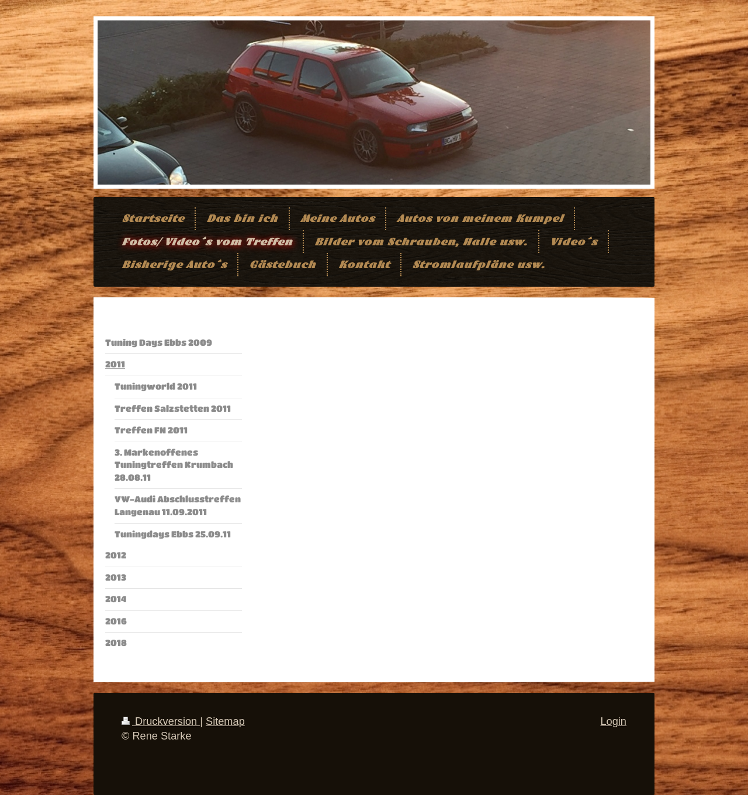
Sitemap (225, 721)
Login (613, 721)
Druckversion (161, 721)
